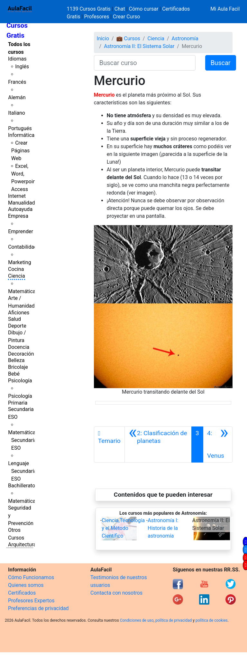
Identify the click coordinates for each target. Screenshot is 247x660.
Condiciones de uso (137, 620)
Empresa (18, 216)
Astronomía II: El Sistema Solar (139, 46)
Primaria (17, 403)
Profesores (96, 17)
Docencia (18, 347)
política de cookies (212, 620)
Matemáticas (23, 291)
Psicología (20, 381)
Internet (17, 196)
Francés (17, 82)
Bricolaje (18, 367)
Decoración (21, 354)
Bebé (14, 374)
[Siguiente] (218, 444)
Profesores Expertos (31, 601)
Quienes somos (26, 585)
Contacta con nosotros (116, 593)
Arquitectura (22, 544)
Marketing (19, 262)
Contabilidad (22, 247)
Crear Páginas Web (20, 150)
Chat (119, 9)
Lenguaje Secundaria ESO (22, 471)
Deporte (17, 326)
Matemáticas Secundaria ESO (23, 440)
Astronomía (185, 38)
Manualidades (24, 203)
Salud (14, 319)
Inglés (22, 66)
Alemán (16, 97)
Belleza (16, 360)
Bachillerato (21, 486)
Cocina (16, 269)
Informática (21, 135)
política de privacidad (173, 620)
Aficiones (18, 313)
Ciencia (16, 276)
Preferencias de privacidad (38, 608)
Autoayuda (20, 209)
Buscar (221, 63)
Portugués (20, 128)
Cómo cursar (144, 9)
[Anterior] (158, 444)
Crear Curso (126, 17)
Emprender (20, 231)
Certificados (22, 593)
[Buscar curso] (145, 63)
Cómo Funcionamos (31, 577)
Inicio (103, 38)
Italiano (16, 113)
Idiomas (17, 59)
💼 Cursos (128, 38)
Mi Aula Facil (225, 9)
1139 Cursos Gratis (89, 9)
